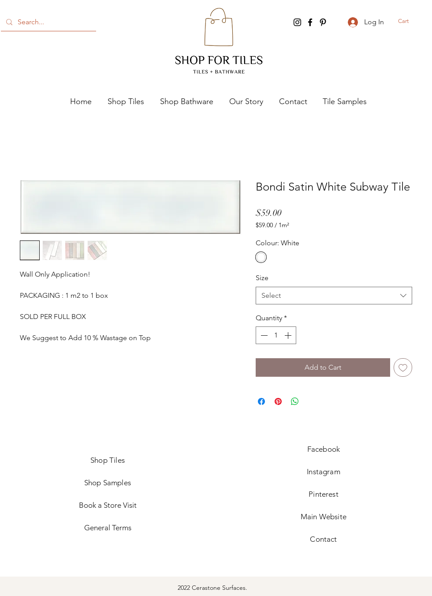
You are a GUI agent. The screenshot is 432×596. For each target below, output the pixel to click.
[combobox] (334, 295)
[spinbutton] (276, 335)
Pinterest (324, 494)
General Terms (107, 527)
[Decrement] (263, 335)
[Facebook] (310, 22)
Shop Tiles (107, 460)
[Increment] (289, 335)
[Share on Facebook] (261, 401)
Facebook (323, 449)
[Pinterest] (323, 22)
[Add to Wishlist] (403, 367)
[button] (410, 21)
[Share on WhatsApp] (295, 401)
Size (262, 278)
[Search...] (48, 22)
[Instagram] (297, 22)
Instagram (323, 471)
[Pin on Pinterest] (278, 401)
